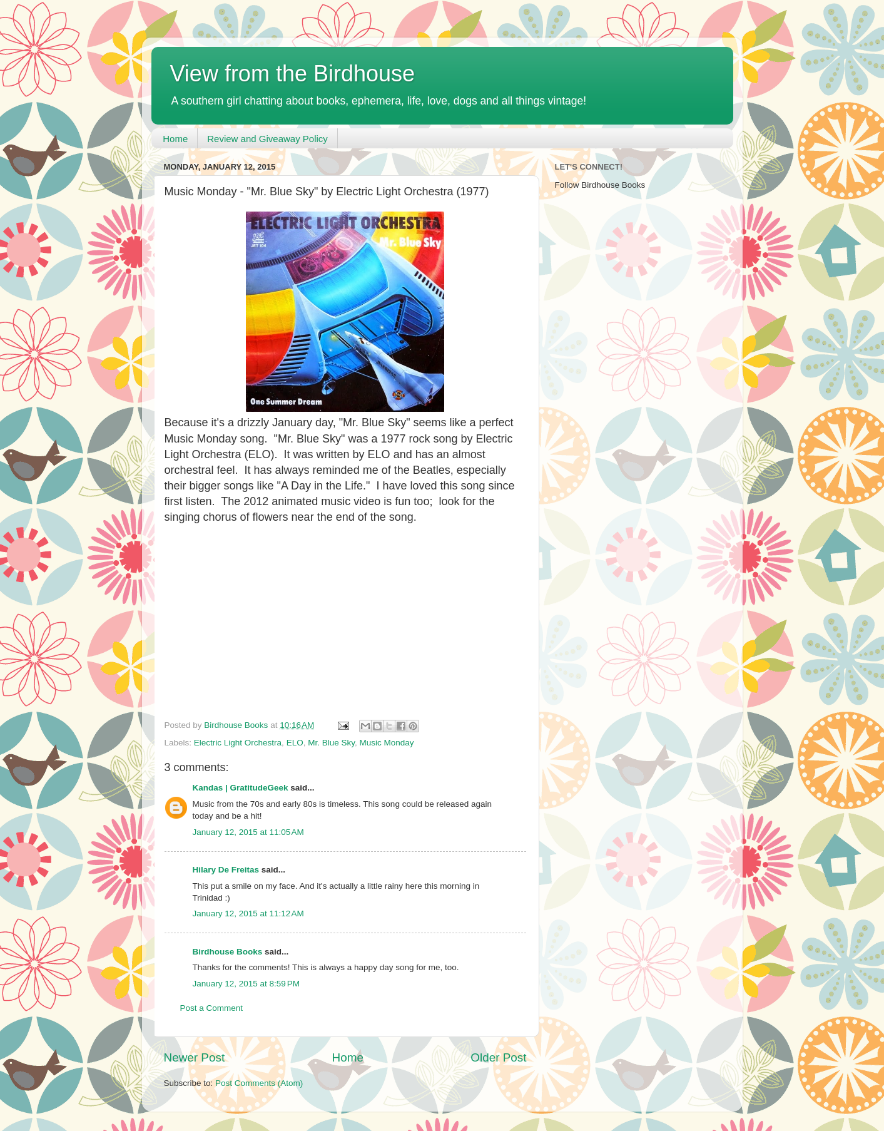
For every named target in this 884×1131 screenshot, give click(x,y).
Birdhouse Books (228, 951)
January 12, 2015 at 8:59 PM (246, 983)
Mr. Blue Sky (331, 742)
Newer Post (194, 1057)
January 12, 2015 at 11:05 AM (248, 832)
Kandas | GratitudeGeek (240, 787)
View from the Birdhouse (292, 73)
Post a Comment (211, 1008)
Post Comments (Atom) (259, 1083)
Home (175, 138)
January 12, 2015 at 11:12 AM (248, 913)
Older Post (498, 1057)
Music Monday (386, 742)
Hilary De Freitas (226, 869)
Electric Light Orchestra (238, 742)
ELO (295, 742)
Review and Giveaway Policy (267, 138)
